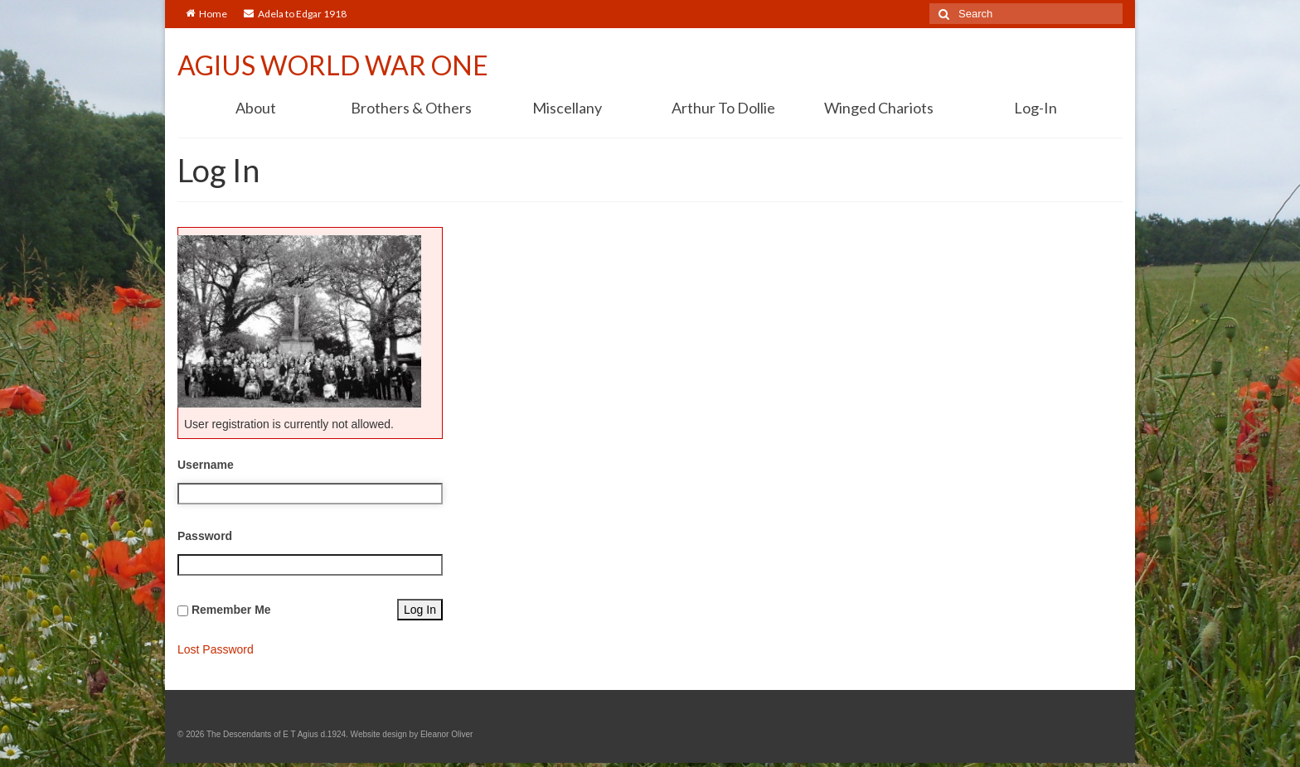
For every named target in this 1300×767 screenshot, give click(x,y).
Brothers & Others (411, 108)
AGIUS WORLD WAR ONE (332, 65)
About (255, 108)
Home (206, 13)
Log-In (1035, 108)
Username (205, 464)
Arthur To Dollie (723, 108)
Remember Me (231, 609)
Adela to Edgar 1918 (295, 13)
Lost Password (215, 649)
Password (204, 536)
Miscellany (567, 108)
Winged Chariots (879, 108)
